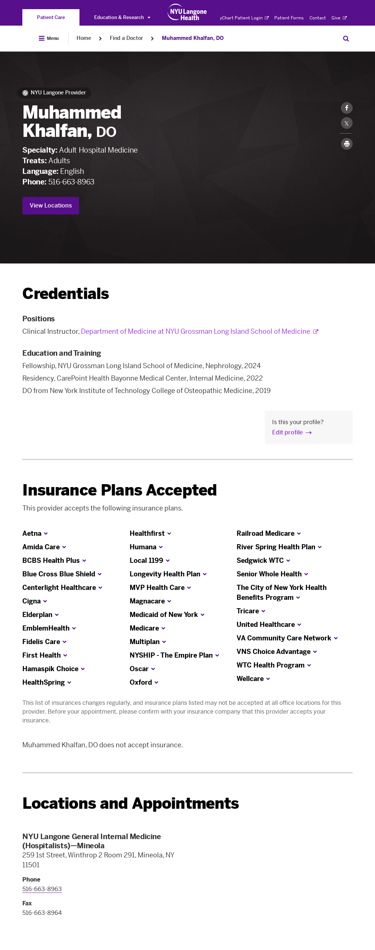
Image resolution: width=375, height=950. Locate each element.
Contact (317, 17)
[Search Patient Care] (346, 38)
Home (84, 38)
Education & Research (122, 17)
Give (339, 17)
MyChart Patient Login (242, 17)
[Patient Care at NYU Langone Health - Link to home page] (187, 12)
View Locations (51, 205)
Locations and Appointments (130, 803)
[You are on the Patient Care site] (50, 17)
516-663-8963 (71, 181)
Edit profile (287, 432)
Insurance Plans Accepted (119, 490)
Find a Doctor (126, 38)
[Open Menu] (48, 38)
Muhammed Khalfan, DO (193, 38)
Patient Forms (289, 17)
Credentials (65, 293)
